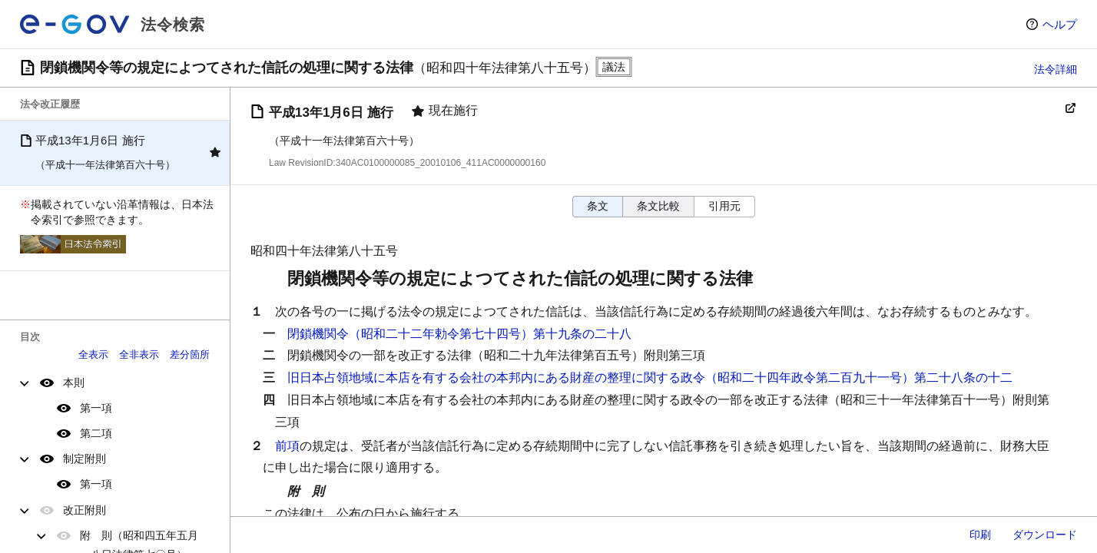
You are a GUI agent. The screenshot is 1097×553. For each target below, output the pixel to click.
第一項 (96, 408)
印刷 (980, 534)
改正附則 (84, 510)
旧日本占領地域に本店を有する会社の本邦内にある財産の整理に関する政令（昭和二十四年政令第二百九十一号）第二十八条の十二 (649, 377)
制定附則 (84, 458)
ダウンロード (1044, 534)
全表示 (93, 354)
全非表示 (139, 354)
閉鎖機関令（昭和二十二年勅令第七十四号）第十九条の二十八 (459, 333)
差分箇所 (190, 354)
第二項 (96, 433)
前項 (287, 445)
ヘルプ (1059, 24)
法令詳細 (1055, 69)
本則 (74, 382)
